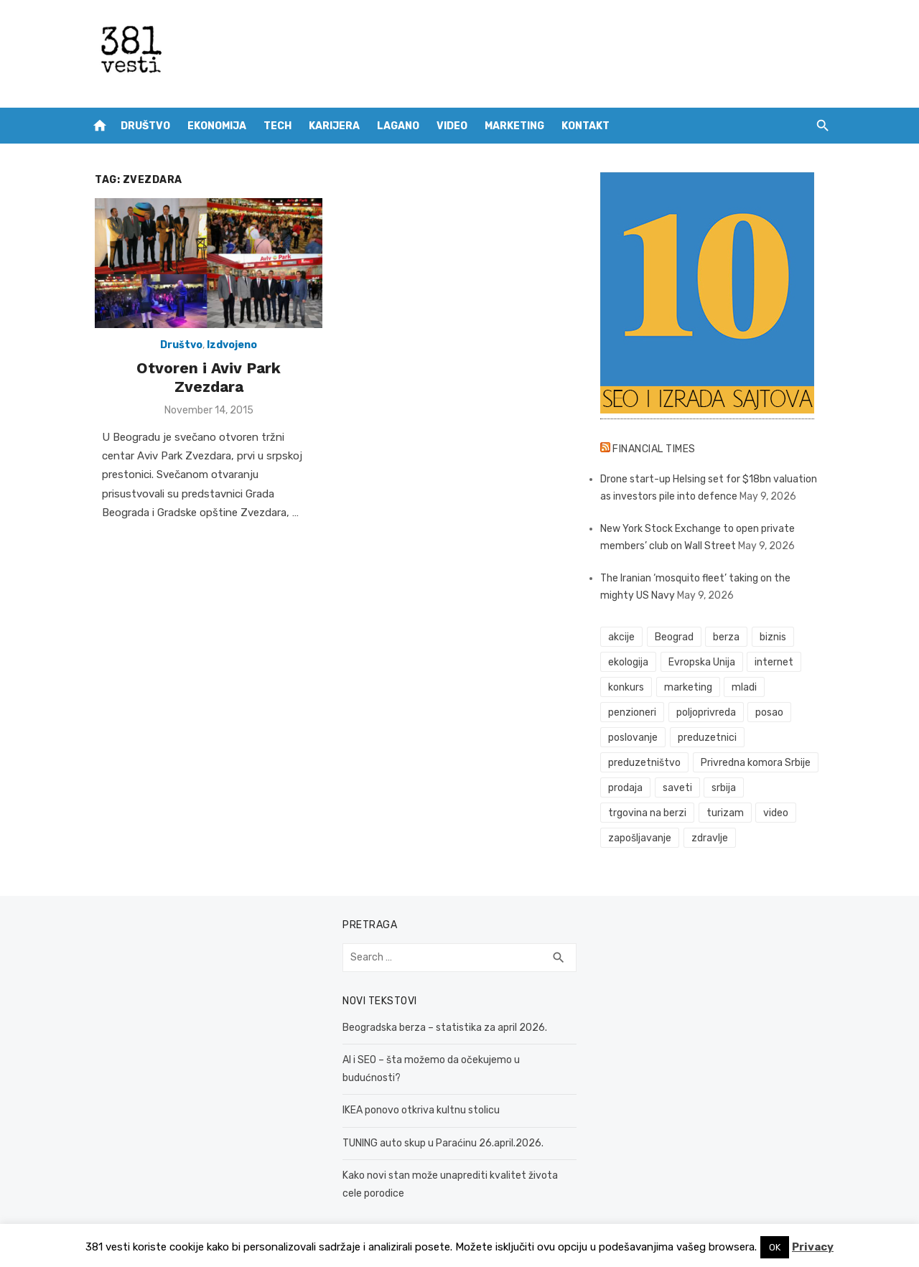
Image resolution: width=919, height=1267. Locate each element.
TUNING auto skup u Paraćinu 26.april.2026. (440, 1125)
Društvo (145, 126)
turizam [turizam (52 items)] (728, 813)
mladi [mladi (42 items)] (747, 687)
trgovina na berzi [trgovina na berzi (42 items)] (650, 813)
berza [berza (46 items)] (730, 637)
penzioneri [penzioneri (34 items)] (635, 712)
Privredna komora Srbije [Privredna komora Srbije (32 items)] (758, 763)
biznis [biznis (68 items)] (775, 637)
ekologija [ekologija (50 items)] (631, 662)
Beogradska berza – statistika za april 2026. (442, 1027)
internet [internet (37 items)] (777, 662)
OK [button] (774, 1247)
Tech (277, 126)
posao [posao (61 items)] (773, 712)
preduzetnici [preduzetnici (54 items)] (710, 737)
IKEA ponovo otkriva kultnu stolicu (418, 1093)
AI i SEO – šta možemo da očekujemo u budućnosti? (458, 1060)
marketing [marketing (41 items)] (691, 687)
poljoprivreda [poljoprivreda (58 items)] (709, 712)
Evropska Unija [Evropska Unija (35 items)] (704, 662)
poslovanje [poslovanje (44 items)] (636, 737)
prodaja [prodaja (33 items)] (628, 788)
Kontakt (585, 126)
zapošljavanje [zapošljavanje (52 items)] (642, 838)
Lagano (398, 126)
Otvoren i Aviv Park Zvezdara (203, 371)
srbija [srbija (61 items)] (727, 788)
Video (452, 126)
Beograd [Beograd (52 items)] (677, 637)
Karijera (334, 126)
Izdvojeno (226, 348)
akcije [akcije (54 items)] (624, 637)
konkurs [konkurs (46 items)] (629, 687)
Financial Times (657, 449)
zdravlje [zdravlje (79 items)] (712, 838)
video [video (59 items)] (779, 813)
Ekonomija (216, 126)
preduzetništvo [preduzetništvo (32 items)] (647, 763)
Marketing (514, 126)
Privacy (813, 1246)
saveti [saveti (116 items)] (680, 788)
